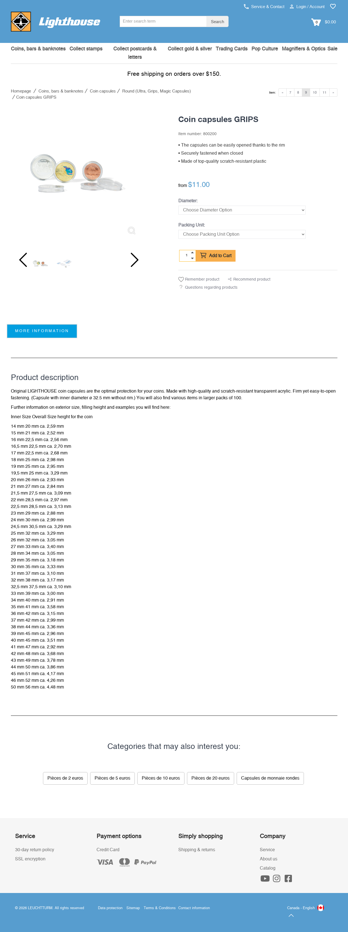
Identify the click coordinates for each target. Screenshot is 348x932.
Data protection (110, 908)
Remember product (198, 279)
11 (325, 92)
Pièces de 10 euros (161, 778)
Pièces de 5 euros (112, 778)
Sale (332, 49)
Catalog (267, 868)
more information (42, 331)
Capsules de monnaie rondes (270, 778)
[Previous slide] (22, 260)
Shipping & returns (196, 850)
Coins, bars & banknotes (38, 49)
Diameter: (188, 201)
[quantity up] (192, 252)
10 (315, 92)
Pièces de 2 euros (65, 778)
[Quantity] (186, 255)
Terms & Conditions (160, 908)
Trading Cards (232, 49)
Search (217, 22)
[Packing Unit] (242, 234)
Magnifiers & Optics (303, 49)
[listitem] (76, 173)
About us (268, 859)
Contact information (194, 908)
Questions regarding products (211, 287)
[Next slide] (130, 260)
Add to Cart (215, 256)
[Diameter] (242, 210)
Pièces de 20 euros (210, 778)
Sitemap (133, 908)
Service (267, 850)
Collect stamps (85, 49)
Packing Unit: (191, 225)
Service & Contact (264, 7)
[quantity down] (192, 258)
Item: (272, 92)
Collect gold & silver (190, 49)
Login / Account (307, 7)
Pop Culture (264, 49)
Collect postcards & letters (135, 53)
